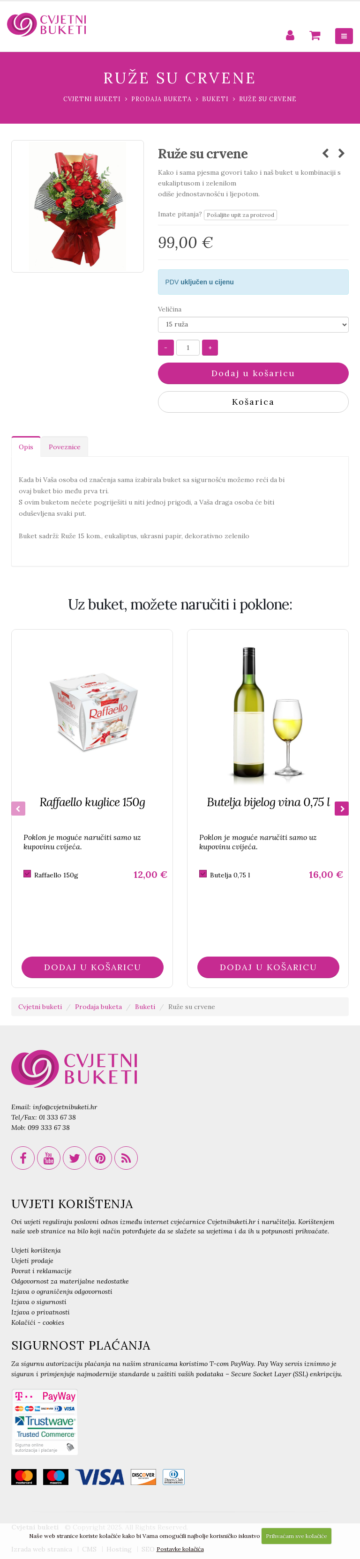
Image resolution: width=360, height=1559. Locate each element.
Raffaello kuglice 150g (92, 801)
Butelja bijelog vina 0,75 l (268, 801)
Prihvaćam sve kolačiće (296, 1535)
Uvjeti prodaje (32, 1260)
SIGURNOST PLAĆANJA (80, 1345)
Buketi (215, 99)
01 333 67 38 (57, 1117)
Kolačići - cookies (37, 1322)
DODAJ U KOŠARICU (93, 967)
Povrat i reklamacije (41, 1271)
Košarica (253, 401)
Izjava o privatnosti (40, 1312)
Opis (26, 447)
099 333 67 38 (49, 1127)
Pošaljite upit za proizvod (240, 214)
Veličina (169, 309)
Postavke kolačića (180, 1548)
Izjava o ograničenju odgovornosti (61, 1291)
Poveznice (65, 447)
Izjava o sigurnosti (39, 1302)
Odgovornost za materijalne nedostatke (70, 1281)
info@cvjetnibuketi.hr (65, 1107)
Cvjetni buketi (92, 99)
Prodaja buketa (161, 99)
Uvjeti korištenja (36, 1250)
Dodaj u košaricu (253, 373)
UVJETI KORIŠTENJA (72, 1203)
